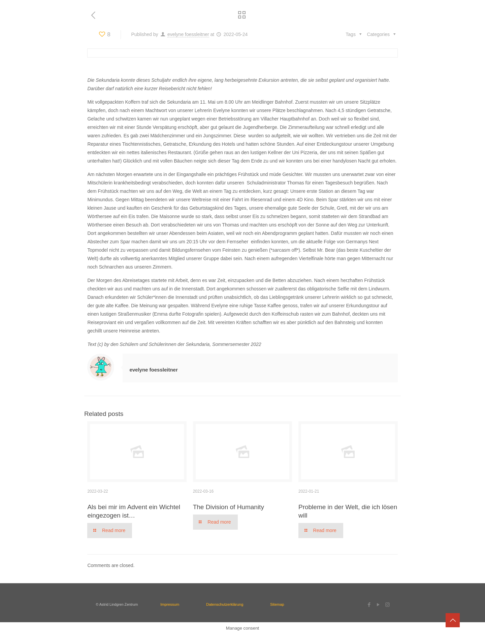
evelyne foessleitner (188, 34)
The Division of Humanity (228, 506)
